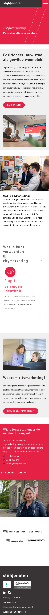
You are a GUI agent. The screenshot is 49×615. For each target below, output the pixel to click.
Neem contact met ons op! (20, 418)
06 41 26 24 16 (12, 460)
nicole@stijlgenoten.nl (16, 463)
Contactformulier (12, 473)
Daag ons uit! (14, 105)
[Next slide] (40, 260)
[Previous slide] (33, 260)
